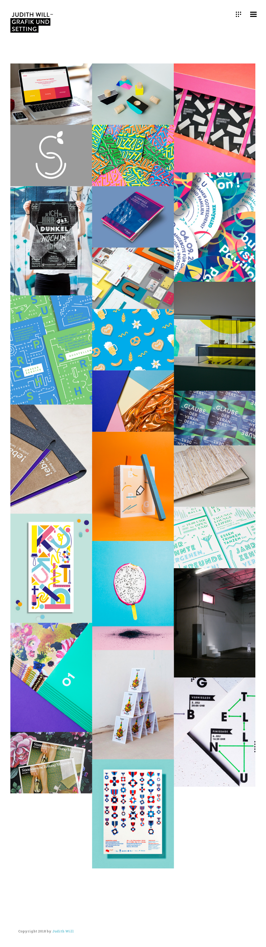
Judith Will (63, 931)
